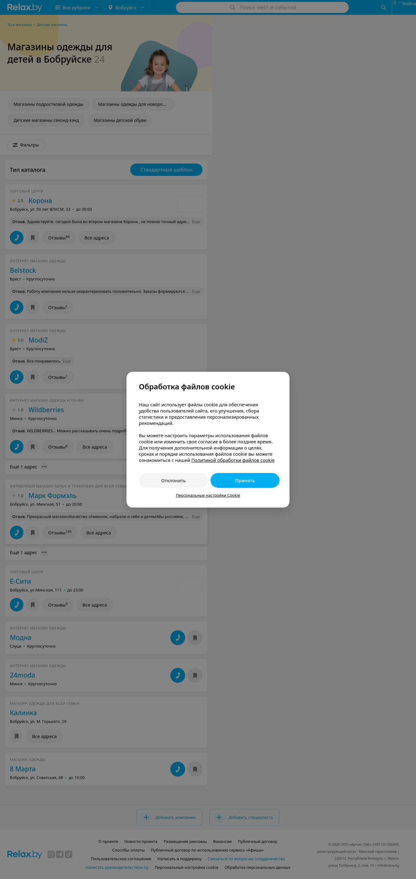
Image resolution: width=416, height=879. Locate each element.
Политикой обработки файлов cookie (233, 460)
